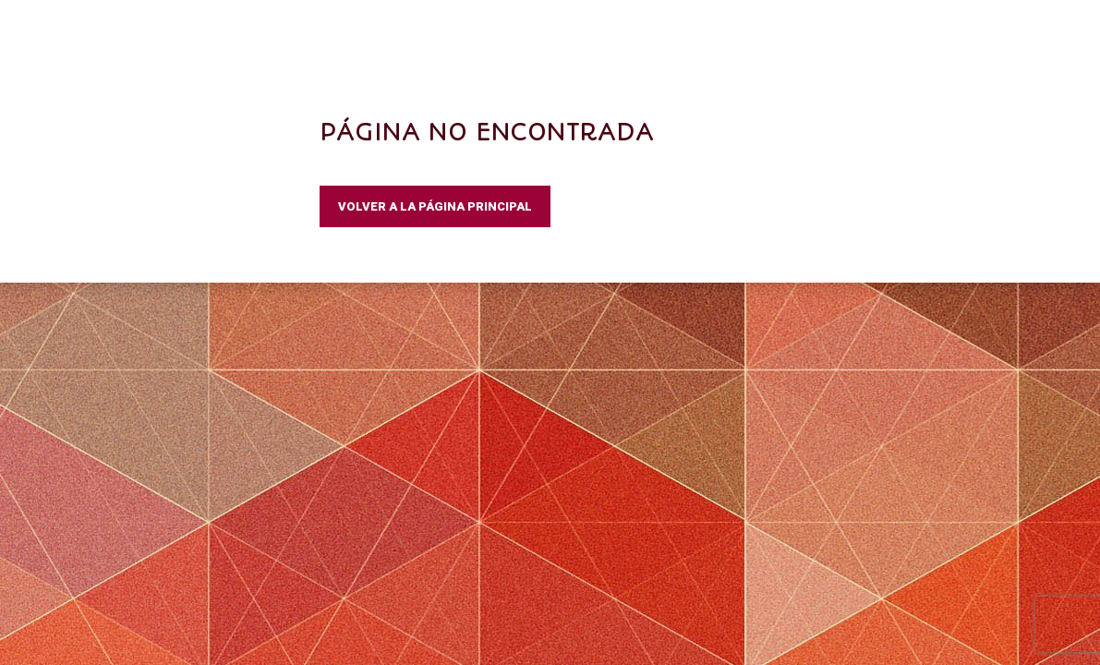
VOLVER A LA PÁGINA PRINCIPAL (435, 206)
